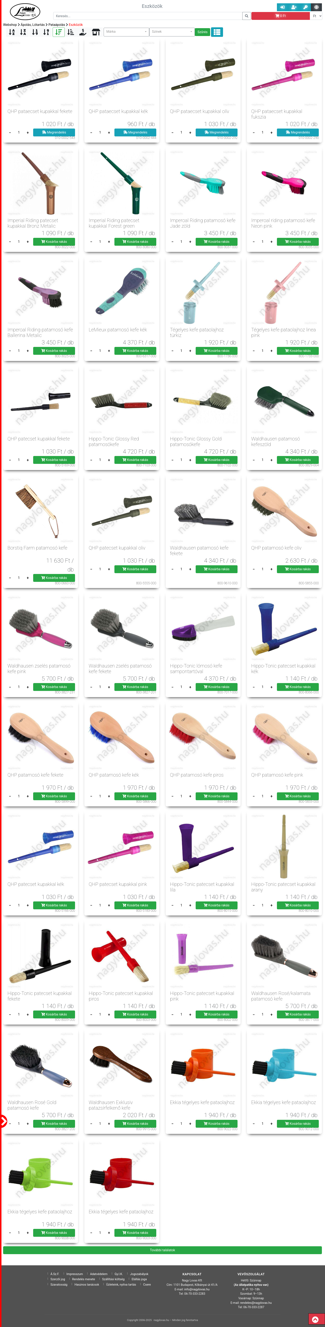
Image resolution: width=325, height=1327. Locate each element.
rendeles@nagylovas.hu (256, 1303)
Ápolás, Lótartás (33, 25)
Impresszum (75, 1274)
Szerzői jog (57, 1279)
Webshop (10, 25)
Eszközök (76, 25)
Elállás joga (139, 1279)
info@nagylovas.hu (197, 1289)
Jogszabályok (139, 1274)
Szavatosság (58, 1284)
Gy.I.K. (119, 1274)
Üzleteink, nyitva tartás (121, 1284)
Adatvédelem (98, 1274)
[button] (126, 32)
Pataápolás (57, 25)
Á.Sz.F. (54, 1274)
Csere (147, 1284)
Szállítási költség (113, 1279)
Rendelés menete (83, 1279)
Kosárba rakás (54, 242)
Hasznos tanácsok (86, 1284)
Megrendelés (54, 132)
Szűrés (202, 32)
